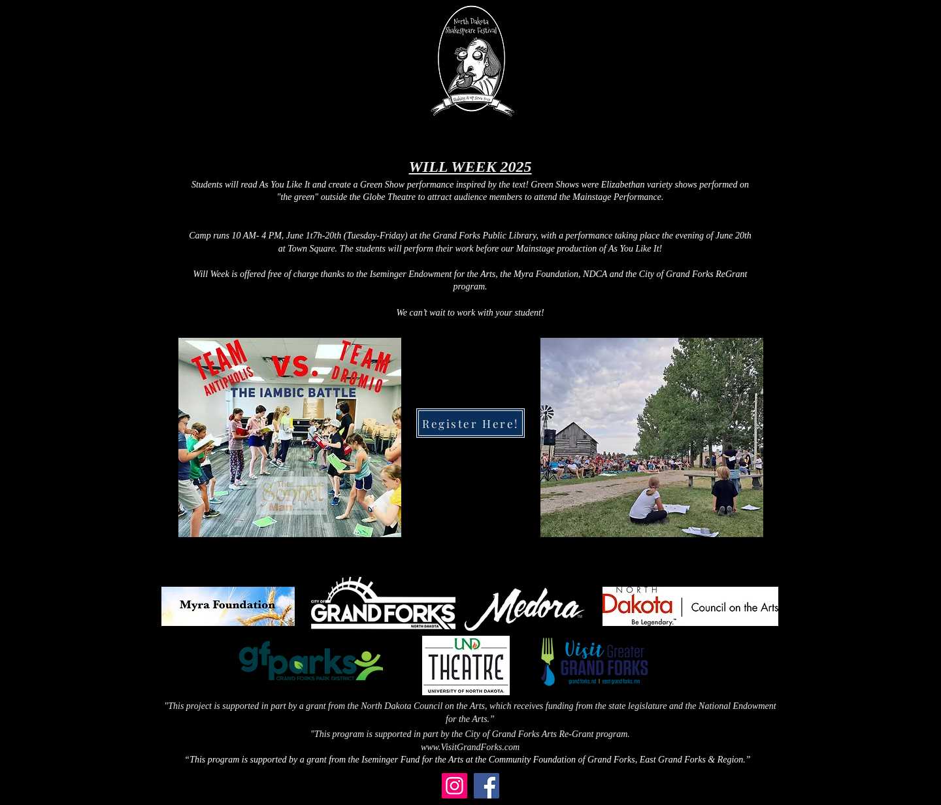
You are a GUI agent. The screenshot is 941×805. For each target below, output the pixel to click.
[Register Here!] (470, 423)
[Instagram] (454, 785)
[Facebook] (486, 785)
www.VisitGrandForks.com (470, 747)
